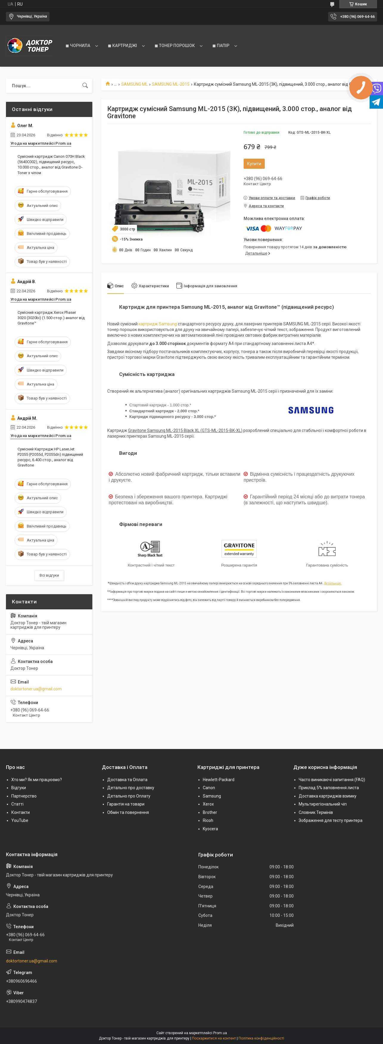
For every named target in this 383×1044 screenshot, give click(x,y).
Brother (210, 812)
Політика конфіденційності (261, 1038)
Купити (254, 163)
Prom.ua (220, 1033)
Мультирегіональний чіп (323, 804)
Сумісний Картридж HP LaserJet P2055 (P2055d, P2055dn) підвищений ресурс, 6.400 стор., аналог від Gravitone (50, 457)
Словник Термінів (316, 812)
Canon (209, 787)
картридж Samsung (157, 324)
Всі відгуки (49, 575)
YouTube (19, 820)
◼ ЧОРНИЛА (78, 45)
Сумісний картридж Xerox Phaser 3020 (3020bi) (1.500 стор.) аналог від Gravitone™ (51, 317)
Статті (17, 804)
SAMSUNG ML (134, 84)
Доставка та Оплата (127, 779)
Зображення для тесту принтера (330, 820)
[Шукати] (85, 86)
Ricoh (208, 820)
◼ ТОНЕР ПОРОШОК (175, 45)
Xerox (208, 804)
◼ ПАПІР (220, 45)
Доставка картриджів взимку (327, 796)
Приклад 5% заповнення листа (329, 787)
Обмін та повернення (128, 812)
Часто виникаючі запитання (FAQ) (332, 779)
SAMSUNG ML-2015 (170, 84)
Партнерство (24, 796)
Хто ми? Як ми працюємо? (36, 779)
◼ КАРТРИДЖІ (122, 45)
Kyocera (210, 828)
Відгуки (18, 787)
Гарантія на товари (125, 804)
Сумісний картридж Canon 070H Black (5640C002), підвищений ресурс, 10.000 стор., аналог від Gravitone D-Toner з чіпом (51, 164)
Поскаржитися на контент (214, 1038)
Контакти (20, 812)
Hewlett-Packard (218, 779)
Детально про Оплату (128, 796)
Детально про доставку (130, 787)
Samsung (212, 796)
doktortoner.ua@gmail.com (36, 688)
